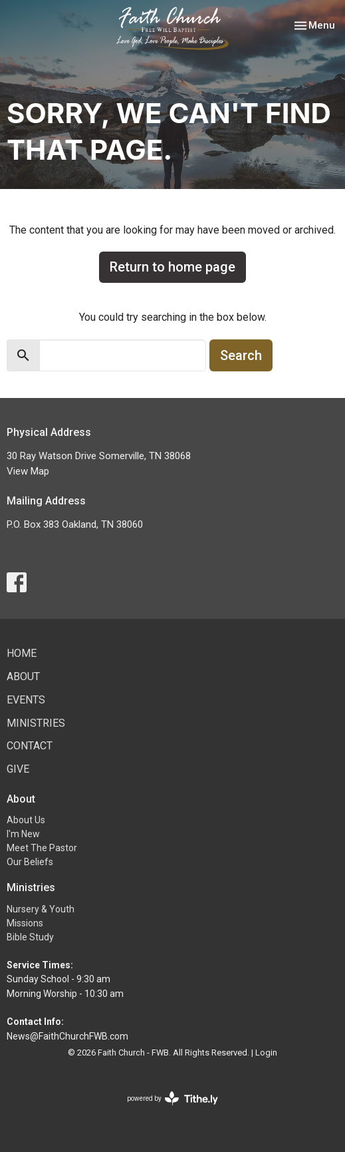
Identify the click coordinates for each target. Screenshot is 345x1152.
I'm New (23, 834)
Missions (25, 923)
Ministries (36, 723)
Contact (30, 745)
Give (18, 769)
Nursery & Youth (40, 909)
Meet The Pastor (42, 848)
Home (22, 653)
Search (241, 355)
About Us (26, 820)
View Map (28, 471)
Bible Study (30, 937)
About (23, 676)
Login (266, 1052)
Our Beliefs (30, 862)
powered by (172, 1098)
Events (26, 699)
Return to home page (172, 267)
